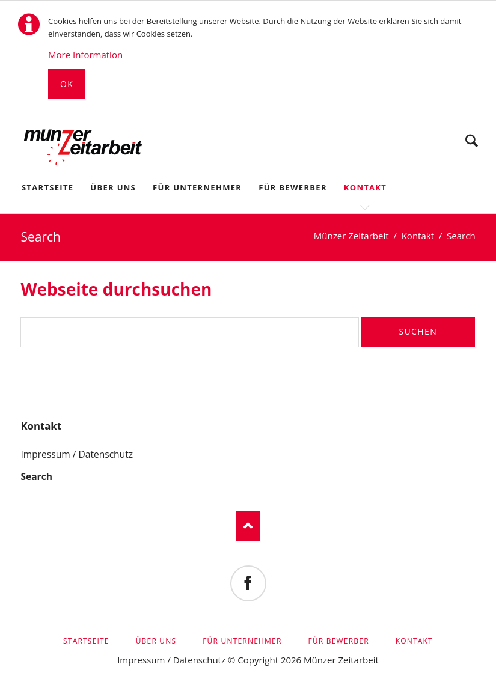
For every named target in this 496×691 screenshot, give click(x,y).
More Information (85, 55)
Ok (66, 84)
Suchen (471, 140)
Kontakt (40, 426)
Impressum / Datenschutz (76, 454)
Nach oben (248, 526)
